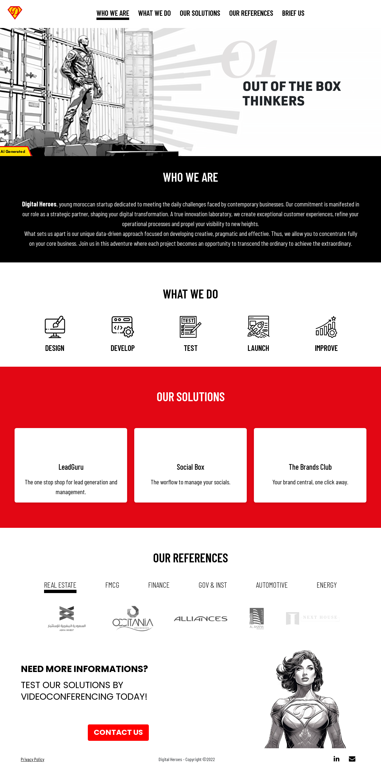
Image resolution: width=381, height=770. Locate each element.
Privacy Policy (32, 759)
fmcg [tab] (112, 584)
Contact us (118, 732)
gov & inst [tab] (213, 584)
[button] (28, 92)
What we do (154, 12)
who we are (112, 12)
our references (251, 12)
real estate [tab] (60, 584)
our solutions (200, 12)
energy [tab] (327, 584)
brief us (293, 12)
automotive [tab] (272, 584)
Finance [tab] (159, 584)
